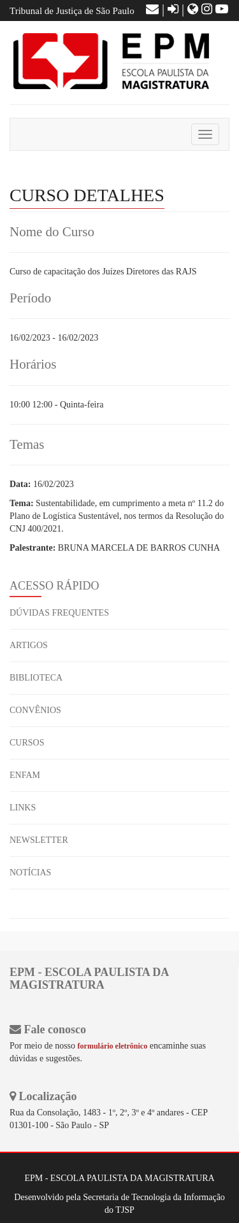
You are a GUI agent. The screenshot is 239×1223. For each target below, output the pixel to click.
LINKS (23, 807)
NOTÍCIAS (30, 872)
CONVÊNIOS (35, 710)
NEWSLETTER (39, 840)
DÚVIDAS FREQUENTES (59, 613)
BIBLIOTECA (36, 677)
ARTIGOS (29, 645)
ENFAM (25, 775)
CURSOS (27, 742)
